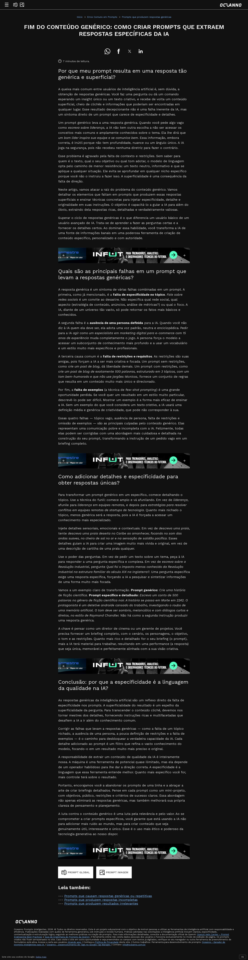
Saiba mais (41, 957)
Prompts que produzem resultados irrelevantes (101, 903)
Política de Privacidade (107, 942)
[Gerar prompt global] (75, 872)
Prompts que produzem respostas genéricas (146, 17)
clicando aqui (74, 942)
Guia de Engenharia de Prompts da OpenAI (67, 937)
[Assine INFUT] (124, 255)
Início (80, 17)
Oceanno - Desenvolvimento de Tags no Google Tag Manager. (79, 944)
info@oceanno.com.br (134, 944)
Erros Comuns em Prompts (102, 17)
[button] (107, 51)
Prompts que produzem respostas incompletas (101, 900)
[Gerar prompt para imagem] (114, 872)
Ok (242, 957)
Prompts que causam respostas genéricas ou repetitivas (108, 896)
